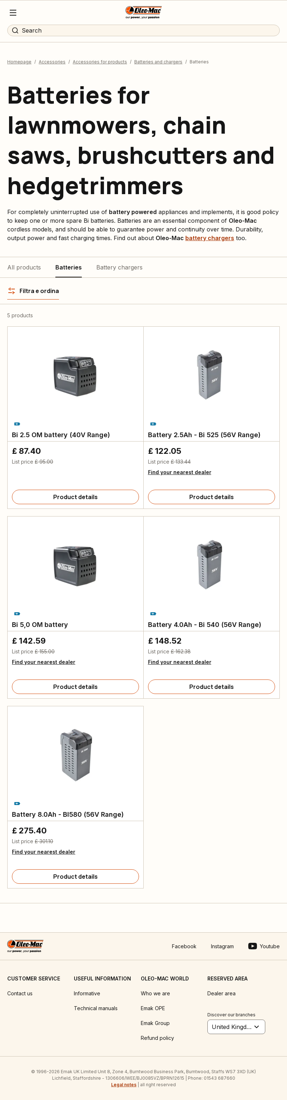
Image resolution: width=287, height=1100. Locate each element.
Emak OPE (153, 1008)
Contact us (20, 993)
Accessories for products (100, 61)
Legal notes (123, 1084)
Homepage (19, 61)
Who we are (155, 993)
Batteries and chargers (158, 61)
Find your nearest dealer (179, 472)
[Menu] (13, 12)
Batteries (68, 267)
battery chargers (209, 238)
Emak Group (155, 1023)
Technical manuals (96, 1008)
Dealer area (221, 993)
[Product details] (75, 497)
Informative (87, 993)
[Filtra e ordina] (33, 291)
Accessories (52, 61)
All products (24, 267)
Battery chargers (119, 267)
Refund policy (157, 1038)
